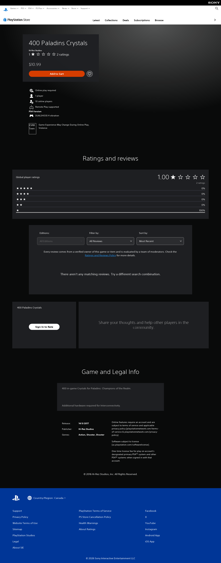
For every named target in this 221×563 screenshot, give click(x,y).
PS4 (30, 8)
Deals (108, 17)
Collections (93, 17)
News (64, 8)
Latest (78, 17)
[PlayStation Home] (5, 8)
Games (13, 8)
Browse (141, 17)
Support (84, 8)
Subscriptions (124, 17)
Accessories (52, 8)
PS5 (22, 8)
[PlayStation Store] (17, 16)
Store (73, 8)
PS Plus (39, 8)
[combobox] (60, 238)
